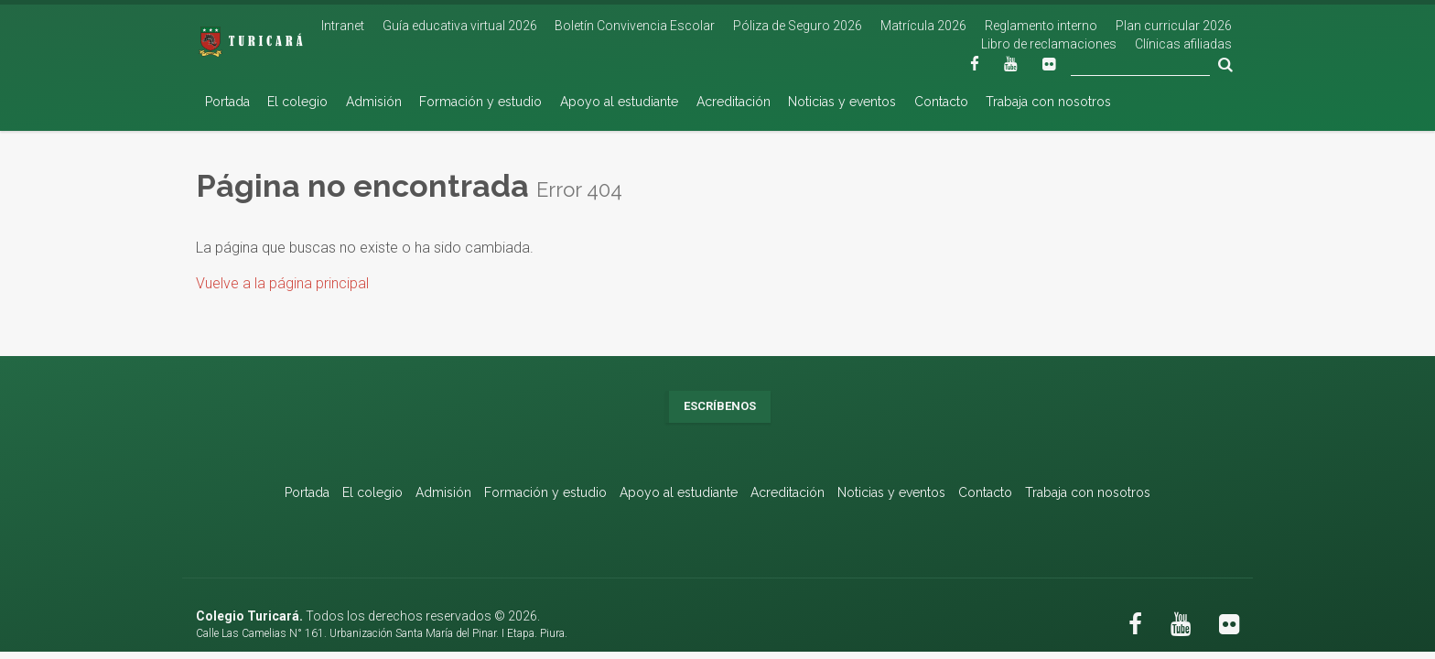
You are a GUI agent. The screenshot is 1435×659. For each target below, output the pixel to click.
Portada (227, 101)
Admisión (374, 101)
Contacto (941, 101)
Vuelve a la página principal (282, 283)
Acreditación (733, 101)
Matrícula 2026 (923, 25)
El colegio (297, 101)
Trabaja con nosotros (1048, 101)
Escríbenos (720, 406)
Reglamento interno (1041, 25)
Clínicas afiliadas (1183, 44)
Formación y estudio (480, 101)
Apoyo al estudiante (619, 101)
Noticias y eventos (842, 101)
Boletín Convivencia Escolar (635, 25)
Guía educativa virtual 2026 (460, 25)
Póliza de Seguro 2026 (797, 25)
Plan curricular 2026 (1174, 25)
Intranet (342, 25)
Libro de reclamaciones (1049, 44)
